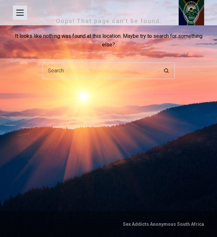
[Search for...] (100, 71)
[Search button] (166, 71)
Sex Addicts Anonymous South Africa (163, 224)
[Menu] (20, 13)
